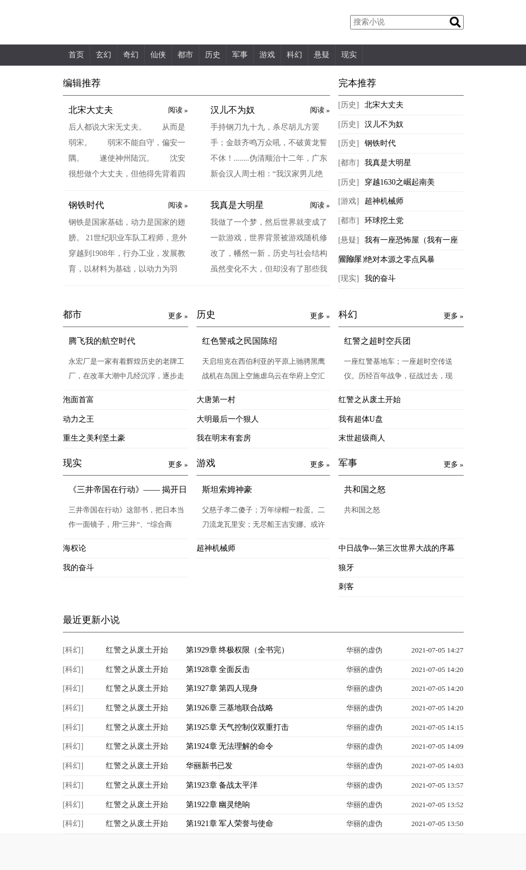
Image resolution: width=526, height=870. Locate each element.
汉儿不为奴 (232, 110)
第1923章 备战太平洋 (222, 785)
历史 (212, 55)
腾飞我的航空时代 (101, 341)
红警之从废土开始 (369, 400)
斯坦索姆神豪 (227, 489)
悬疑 (322, 55)
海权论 (74, 548)
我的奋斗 (380, 278)
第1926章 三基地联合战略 (230, 708)
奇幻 (131, 55)
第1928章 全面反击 (218, 669)
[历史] (348, 105)
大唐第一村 (215, 400)
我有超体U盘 (360, 419)
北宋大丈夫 (90, 110)
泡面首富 (78, 400)
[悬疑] (348, 240)
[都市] (348, 163)
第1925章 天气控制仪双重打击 (237, 727)
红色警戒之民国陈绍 (239, 341)
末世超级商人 (361, 438)
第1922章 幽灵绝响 (218, 804)
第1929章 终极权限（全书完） (237, 650)
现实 (349, 55)
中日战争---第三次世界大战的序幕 (396, 548)
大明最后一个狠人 (227, 419)
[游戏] (348, 201)
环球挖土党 (384, 220)
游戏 (267, 55)
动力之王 (78, 419)
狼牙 (346, 567)
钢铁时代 (86, 205)
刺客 (346, 586)
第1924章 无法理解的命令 (230, 746)
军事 (240, 55)
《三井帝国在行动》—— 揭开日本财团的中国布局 (128, 490)
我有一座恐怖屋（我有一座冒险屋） (398, 249)
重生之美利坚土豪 (94, 438)
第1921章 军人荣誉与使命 (230, 823)
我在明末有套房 (223, 438)
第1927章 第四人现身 (222, 688)
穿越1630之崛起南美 (400, 182)
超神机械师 (384, 201)
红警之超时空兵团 (377, 341)
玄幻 (103, 55)
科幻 (294, 55)
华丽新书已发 (209, 766)
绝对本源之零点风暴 (400, 259)
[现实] (348, 278)
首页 (76, 55)
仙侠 (158, 55)
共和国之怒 (365, 489)
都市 (185, 55)
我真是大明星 (237, 205)
